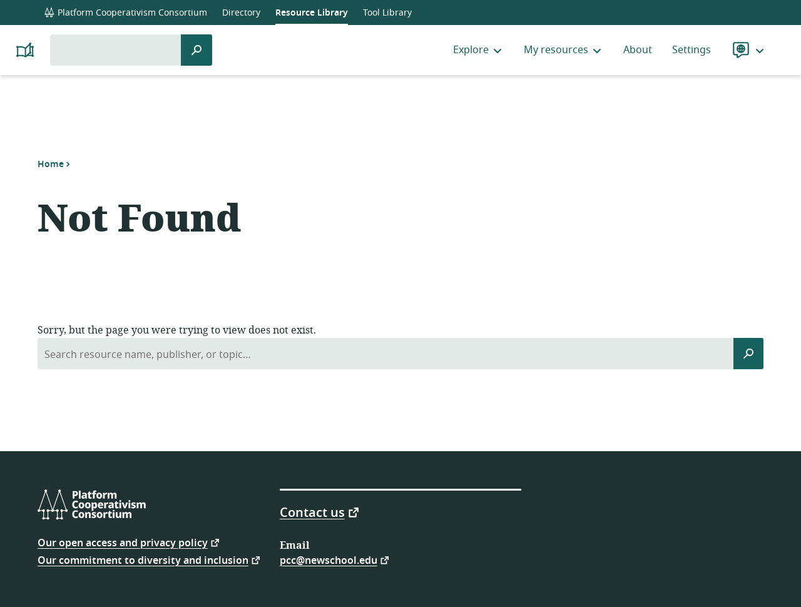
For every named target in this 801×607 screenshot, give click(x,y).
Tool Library (387, 12)
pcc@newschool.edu (328, 560)
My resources (563, 50)
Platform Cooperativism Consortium (125, 12)
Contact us (312, 511)
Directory (241, 12)
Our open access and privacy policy (123, 542)
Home (51, 164)
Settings (691, 50)
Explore (478, 50)
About (637, 50)
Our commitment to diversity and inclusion (143, 560)
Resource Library (311, 12)
